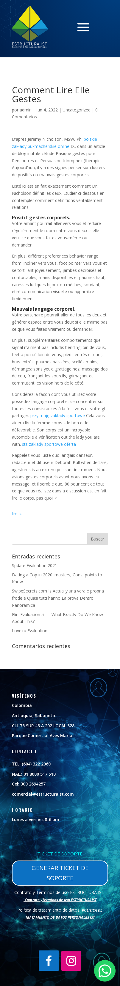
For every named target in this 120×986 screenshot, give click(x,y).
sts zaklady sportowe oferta (49, 444)
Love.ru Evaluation (29, 630)
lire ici (17, 513)
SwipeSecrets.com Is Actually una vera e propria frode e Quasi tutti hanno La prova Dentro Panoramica (58, 598)
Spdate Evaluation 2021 (34, 565)
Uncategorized (77, 110)
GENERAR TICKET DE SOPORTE (60, 873)
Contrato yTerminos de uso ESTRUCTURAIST (60, 899)
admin (26, 110)
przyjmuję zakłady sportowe (57, 415)
